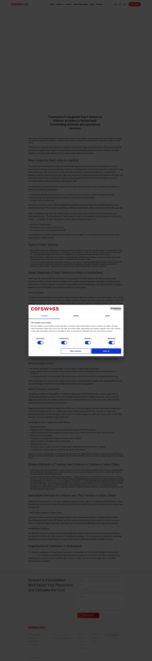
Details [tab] (76, 316)
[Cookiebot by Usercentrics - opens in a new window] (112, 308)
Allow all (106, 351)
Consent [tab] (44, 316)
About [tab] (107, 316)
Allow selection (75, 351)
